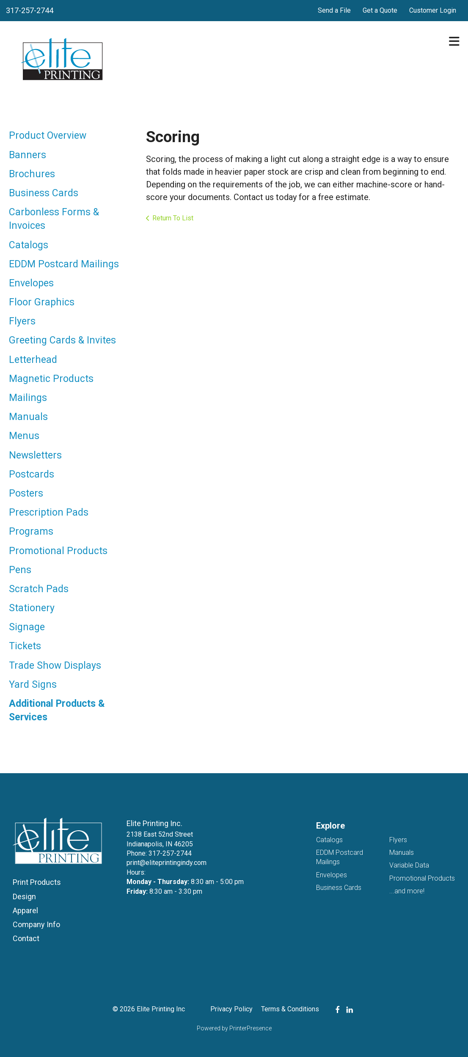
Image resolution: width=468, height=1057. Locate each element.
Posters (26, 493)
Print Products (37, 882)
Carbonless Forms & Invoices (54, 218)
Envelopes (31, 283)
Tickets (25, 646)
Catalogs (28, 245)
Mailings (28, 398)
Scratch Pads (39, 589)
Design (24, 896)
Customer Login (432, 10)
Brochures (32, 174)
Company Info (36, 924)
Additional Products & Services (57, 710)
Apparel (25, 910)
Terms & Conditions (290, 1009)
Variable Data (409, 865)
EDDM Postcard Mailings (64, 264)
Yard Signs (33, 684)
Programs (31, 531)
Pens (20, 570)
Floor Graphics (41, 302)
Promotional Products (58, 551)
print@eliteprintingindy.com (166, 863)
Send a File (334, 10)
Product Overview (47, 135)
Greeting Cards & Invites (62, 340)
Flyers (22, 321)
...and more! (406, 891)
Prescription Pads (48, 512)
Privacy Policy (231, 1009)
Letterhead (33, 359)
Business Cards (43, 193)
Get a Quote (380, 10)
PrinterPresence (250, 1028)
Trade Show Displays (55, 665)
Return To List (172, 218)
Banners (27, 155)
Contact (26, 938)
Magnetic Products (51, 378)
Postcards (31, 474)
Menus (24, 436)
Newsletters (35, 455)
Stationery (32, 608)
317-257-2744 (29, 10)
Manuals (28, 417)
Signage (27, 627)
